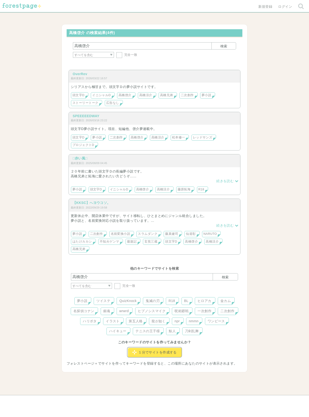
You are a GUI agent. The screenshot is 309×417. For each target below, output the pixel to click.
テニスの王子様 (147, 331)
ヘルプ (93, 400)
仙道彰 (191, 234)
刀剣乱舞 (192, 331)
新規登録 (265, 6)
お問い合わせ (119, 400)
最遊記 (132, 241)
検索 (223, 46)
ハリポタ (90, 321)
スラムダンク (147, 234)
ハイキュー (117, 331)
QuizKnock (127, 301)
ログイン (285, 6)
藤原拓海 (184, 189)
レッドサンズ (202, 137)
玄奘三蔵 (150, 241)
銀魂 (106, 311)
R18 (201, 189)
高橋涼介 (145, 95)
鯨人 (172, 331)
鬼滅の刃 (153, 301)
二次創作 (187, 95)
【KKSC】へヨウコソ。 (92, 203)
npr (177, 321)
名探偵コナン (83, 311)
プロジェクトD (83, 145)
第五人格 (136, 321)
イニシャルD (101, 95)
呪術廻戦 (182, 311)
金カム (225, 301)
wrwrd (124, 311)
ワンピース (216, 321)
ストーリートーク (85, 103)
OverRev (80, 74)
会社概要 (173, 400)
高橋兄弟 (166, 95)
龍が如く (159, 321)
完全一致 (126, 55)
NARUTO (210, 234)
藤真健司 (171, 234)
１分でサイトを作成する (154, 352)
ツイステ (103, 301)
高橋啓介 (125, 95)
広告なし (112, 103)
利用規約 (147, 400)
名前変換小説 (120, 234)
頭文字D (78, 95)
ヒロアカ (204, 301)
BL (186, 301)
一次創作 (204, 311)
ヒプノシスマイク (152, 311)
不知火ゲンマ (109, 241)
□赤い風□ (80, 158)
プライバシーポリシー (206, 400)
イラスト (113, 321)
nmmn (194, 321)
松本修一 (178, 137)
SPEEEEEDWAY (86, 116)
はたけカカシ (82, 241)
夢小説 (206, 95)
